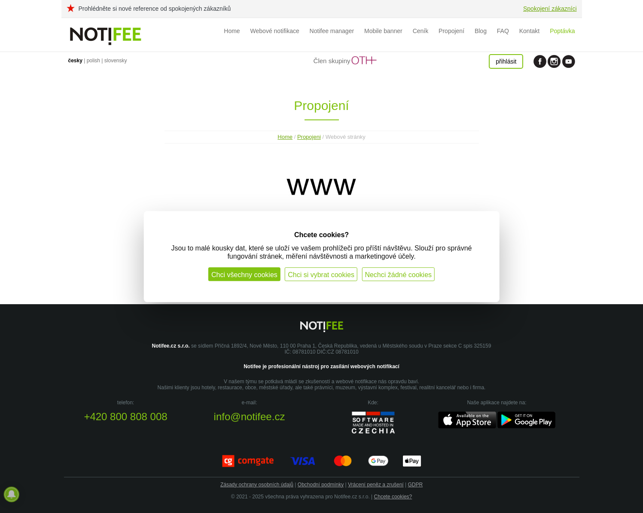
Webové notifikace (274, 30)
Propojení (451, 30)
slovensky (115, 61)
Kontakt (529, 30)
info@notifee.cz (249, 416)
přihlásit (506, 61)
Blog (481, 30)
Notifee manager (332, 30)
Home (232, 30)
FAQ (503, 30)
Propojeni (309, 137)
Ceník (421, 30)
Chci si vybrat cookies (321, 274)
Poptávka (562, 30)
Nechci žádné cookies (398, 274)
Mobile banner (383, 30)
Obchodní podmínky (321, 485)
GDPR (415, 485)
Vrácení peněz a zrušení (376, 485)
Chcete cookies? (393, 497)
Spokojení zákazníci (550, 8)
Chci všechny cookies (244, 274)
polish (93, 61)
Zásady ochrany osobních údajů (256, 485)
